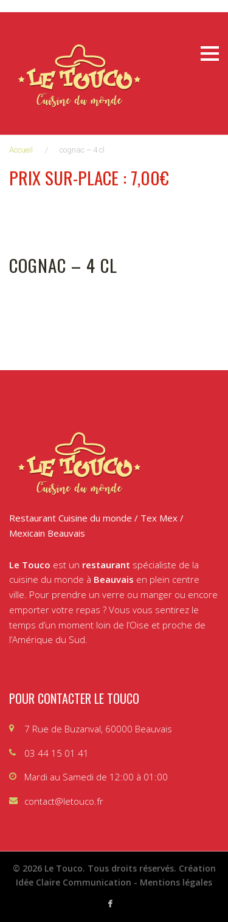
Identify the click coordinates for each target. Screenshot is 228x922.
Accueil (21, 149)
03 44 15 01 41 (56, 753)
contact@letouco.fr (63, 801)
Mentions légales (176, 882)
